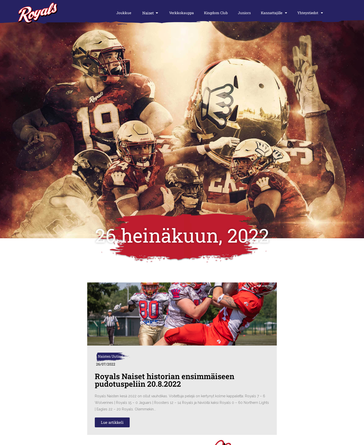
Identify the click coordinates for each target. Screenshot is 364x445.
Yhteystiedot (310, 13)
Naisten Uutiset (110, 356)
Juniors (244, 12)
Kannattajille (274, 13)
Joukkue (123, 12)
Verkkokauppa (181, 12)
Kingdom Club (216, 12)
